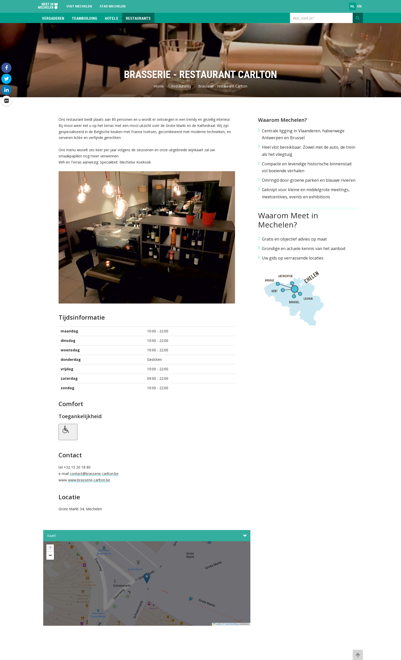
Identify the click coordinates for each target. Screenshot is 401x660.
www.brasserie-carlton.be (89, 480)
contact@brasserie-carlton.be (94, 473)
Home (159, 86)
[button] (146, 585)
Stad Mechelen (113, 6)
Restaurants (138, 18)
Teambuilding (84, 18)
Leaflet (217, 624)
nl (352, 6)
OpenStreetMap (232, 624)
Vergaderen (53, 18)
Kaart (147, 535)
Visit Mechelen (79, 6)
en (359, 6)
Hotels (111, 18)
